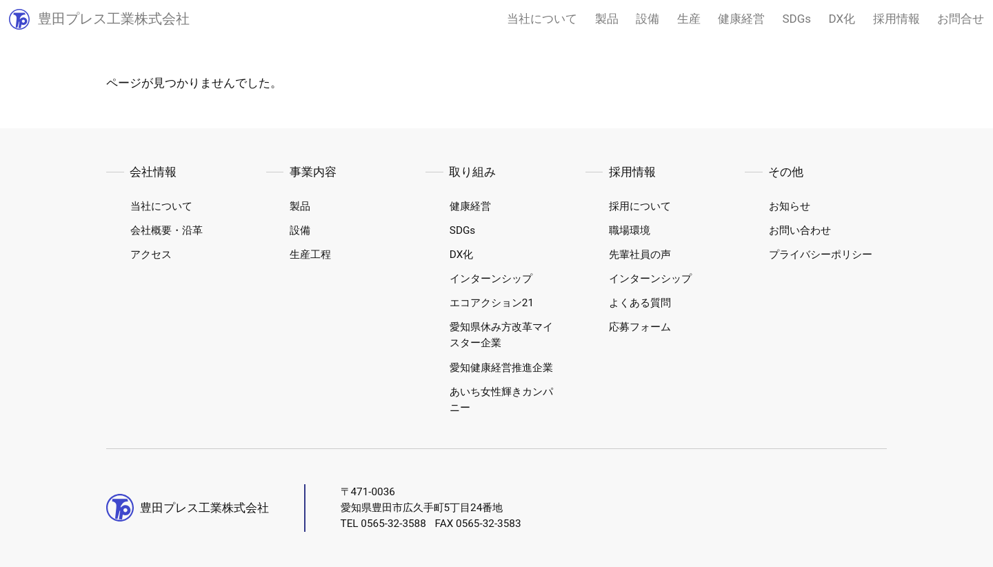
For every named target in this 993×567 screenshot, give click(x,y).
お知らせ (789, 206)
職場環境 (629, 230)
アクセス (151, 254)
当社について (542, 19)
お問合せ (960, 19)
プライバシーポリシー (820, 254)
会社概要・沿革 (166, 230)
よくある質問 (640, 303)
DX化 (842, 19)
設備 (647, 19)
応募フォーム (640, 327)
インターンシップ (491, 278)
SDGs (797, 19)
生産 (689, 19)
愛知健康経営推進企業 (501, 367)
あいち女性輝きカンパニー (501, 400)
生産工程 (310, 254)
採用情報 (896, 19)
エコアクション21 (492, 303)
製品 (607, 19)
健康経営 (741, 19)
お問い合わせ (800, 230)
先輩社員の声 (640, 254)
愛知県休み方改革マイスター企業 (501, 335)
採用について (640, 206)
